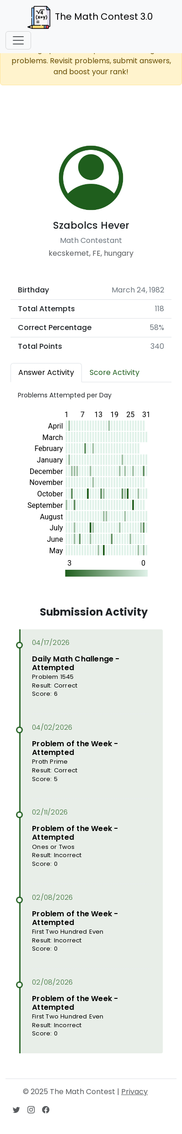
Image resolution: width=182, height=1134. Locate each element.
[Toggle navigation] (18, 40)
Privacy (134, 1091)
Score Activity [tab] (114, 372)
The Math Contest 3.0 (90, 17)
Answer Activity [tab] (46, 372)
